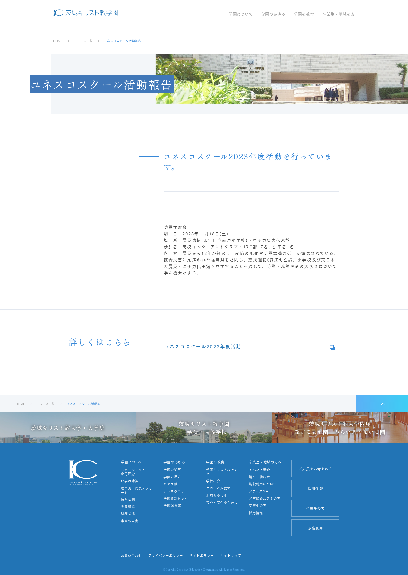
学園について (241, 14)
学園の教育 (304, 14)
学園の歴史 (172, 477)
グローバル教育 (218, 488)
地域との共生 (216, 495)
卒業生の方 (257, 505)
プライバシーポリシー (165, 555)
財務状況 (127, 514)
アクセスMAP (259, 491)
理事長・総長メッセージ (136, 490)
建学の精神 (129, 481)
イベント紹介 (259, 470)
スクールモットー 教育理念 (136, 472)
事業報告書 (129, 521)
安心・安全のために (222, 502)
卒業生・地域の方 (338, 14)
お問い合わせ (131, 555)
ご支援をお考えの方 (264, 498)
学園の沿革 (172, 470)
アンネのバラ (173, 491)
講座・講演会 (259, 477)
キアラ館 (170, 484)
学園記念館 (172, 505)
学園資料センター (177, 498)
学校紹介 (213, 481)
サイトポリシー (201, 555)
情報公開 (127, 499)
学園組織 (127, 506)
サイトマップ (230, 555)
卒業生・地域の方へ (264, 462)
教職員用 (315, 528)
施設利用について (262, 484)
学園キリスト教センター (222, 472)
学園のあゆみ (273, 14)
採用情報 (255, 513)
